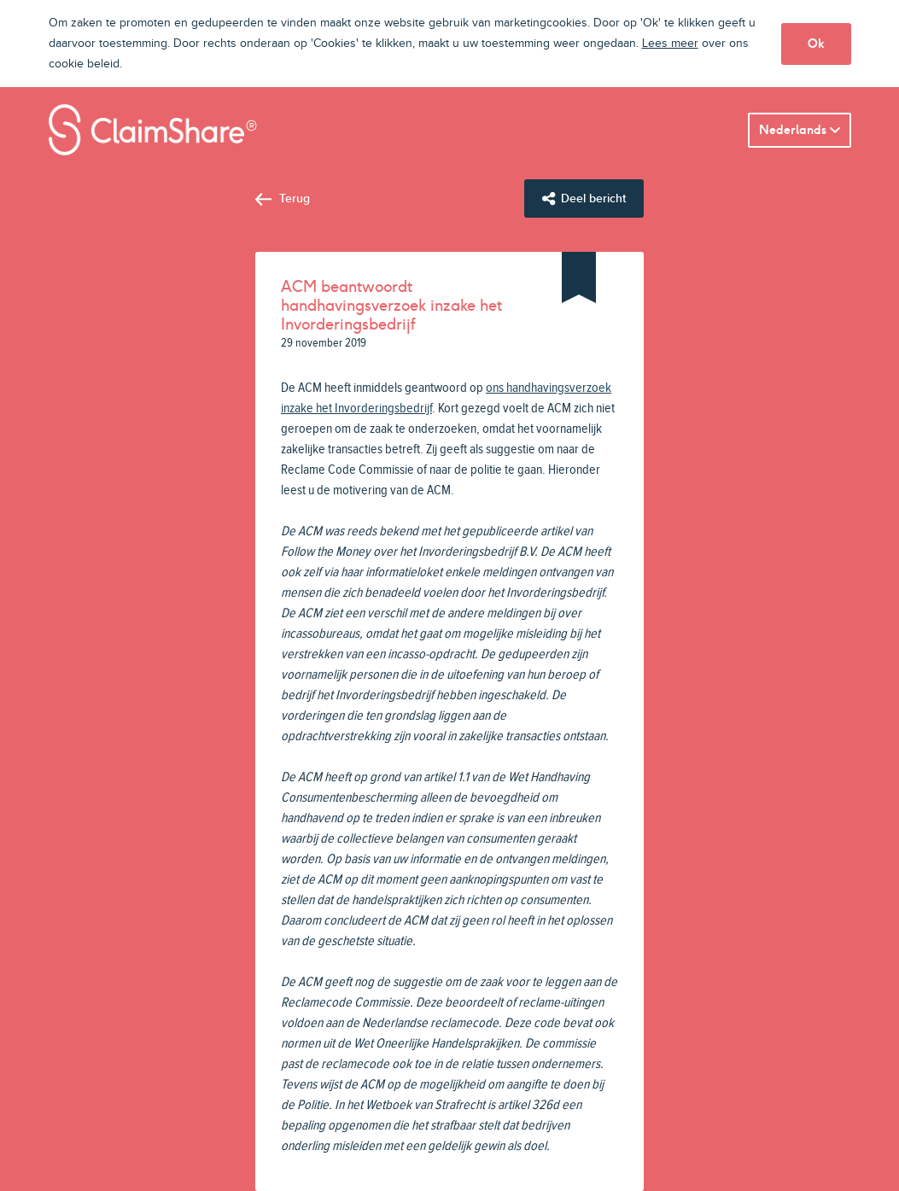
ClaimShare (153, 129)
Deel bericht (593, 198)
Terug (294, 198)
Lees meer (670, 43)
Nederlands (792, 129)
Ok (816, 43)
